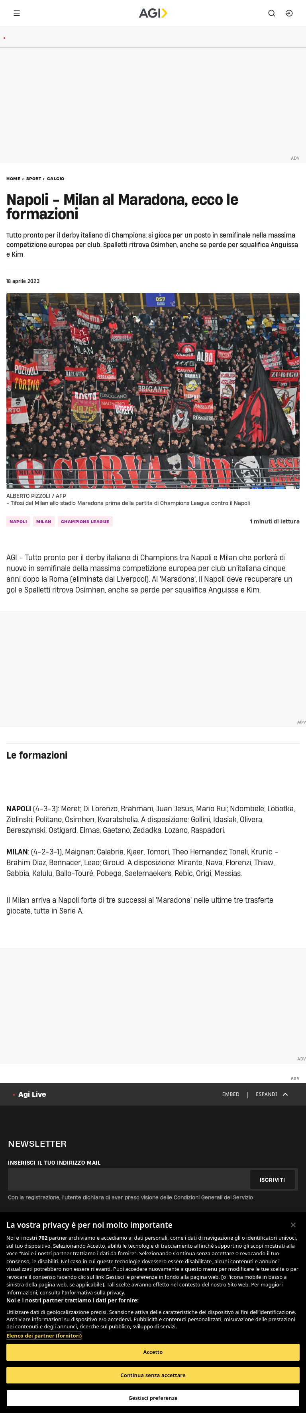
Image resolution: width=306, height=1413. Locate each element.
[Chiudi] (293, 1225)
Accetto (153, 1352)
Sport (33, 178)
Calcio (56, 178)
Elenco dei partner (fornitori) (44, 1335)
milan (43, 521)
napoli (18, 521)
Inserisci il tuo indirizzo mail (54, 1162)
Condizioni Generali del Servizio (213, 1197)
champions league (85, 521)
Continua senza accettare (152, 1375)
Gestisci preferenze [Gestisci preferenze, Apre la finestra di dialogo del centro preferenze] (153, 1397)
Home (13, 178)
